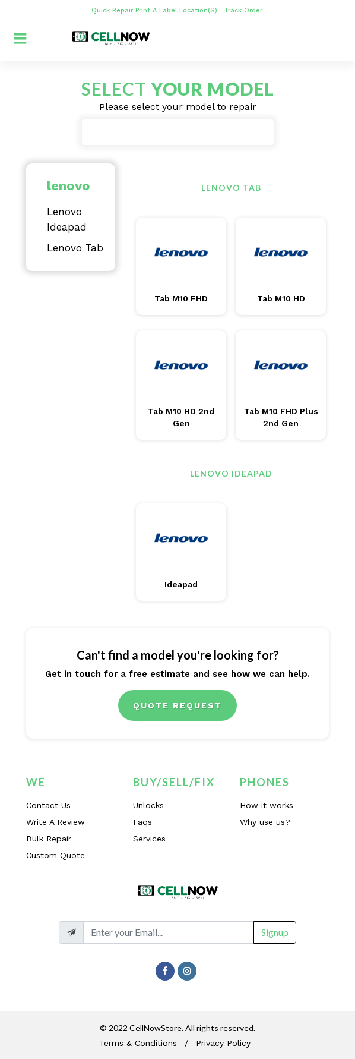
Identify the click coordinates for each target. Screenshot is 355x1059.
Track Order (244, 10)
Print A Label (156, 10)
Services (149, 838)
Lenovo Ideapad (67, 219)
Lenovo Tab (75, 248)
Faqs (142, 822)
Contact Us (48, 805)
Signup (275, 932)
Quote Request (177, 705)
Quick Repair (112, 10)
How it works (266, 805)
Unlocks (148, 805)
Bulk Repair (48, 838)
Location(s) (199, 10)
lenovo (68, 185)
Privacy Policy (223, 1043)
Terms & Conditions (138, 1043)
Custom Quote (55, 855)
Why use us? (265, 822)
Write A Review (55, 822)
